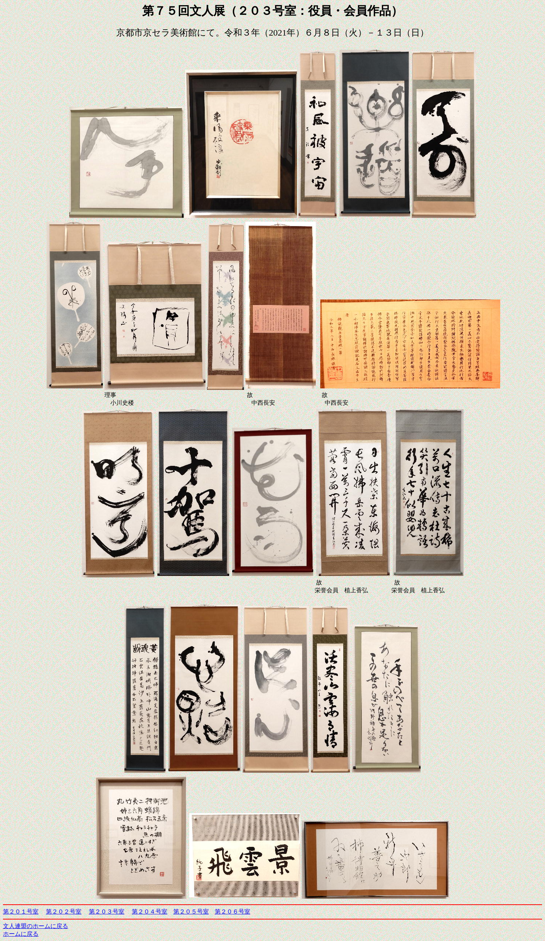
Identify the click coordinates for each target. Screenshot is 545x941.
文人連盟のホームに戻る (35, 926)
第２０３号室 (106, 911)
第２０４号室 (149, 911)
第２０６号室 (232, 911)
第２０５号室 (191, 911)
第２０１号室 (21, 911)
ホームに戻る (21, 934)
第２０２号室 (63, 911)
